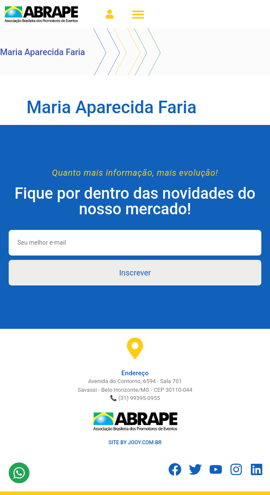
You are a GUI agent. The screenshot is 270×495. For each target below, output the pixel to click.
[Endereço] (135, 348)
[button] (138, 14)
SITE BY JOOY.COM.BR (135, 442)
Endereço (135, 373)
